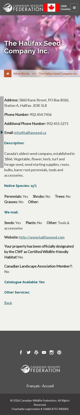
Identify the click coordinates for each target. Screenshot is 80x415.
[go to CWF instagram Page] (52, 353)
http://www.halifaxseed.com (41, 237)
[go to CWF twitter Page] (29, 353)
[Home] (7, 73)
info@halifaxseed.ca (30, 132)
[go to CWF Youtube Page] (44, 353)
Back (8, 303)
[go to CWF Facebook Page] (21, 353)
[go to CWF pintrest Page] (59, 353)
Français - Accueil (40, 386)
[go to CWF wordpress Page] (36, 353)
